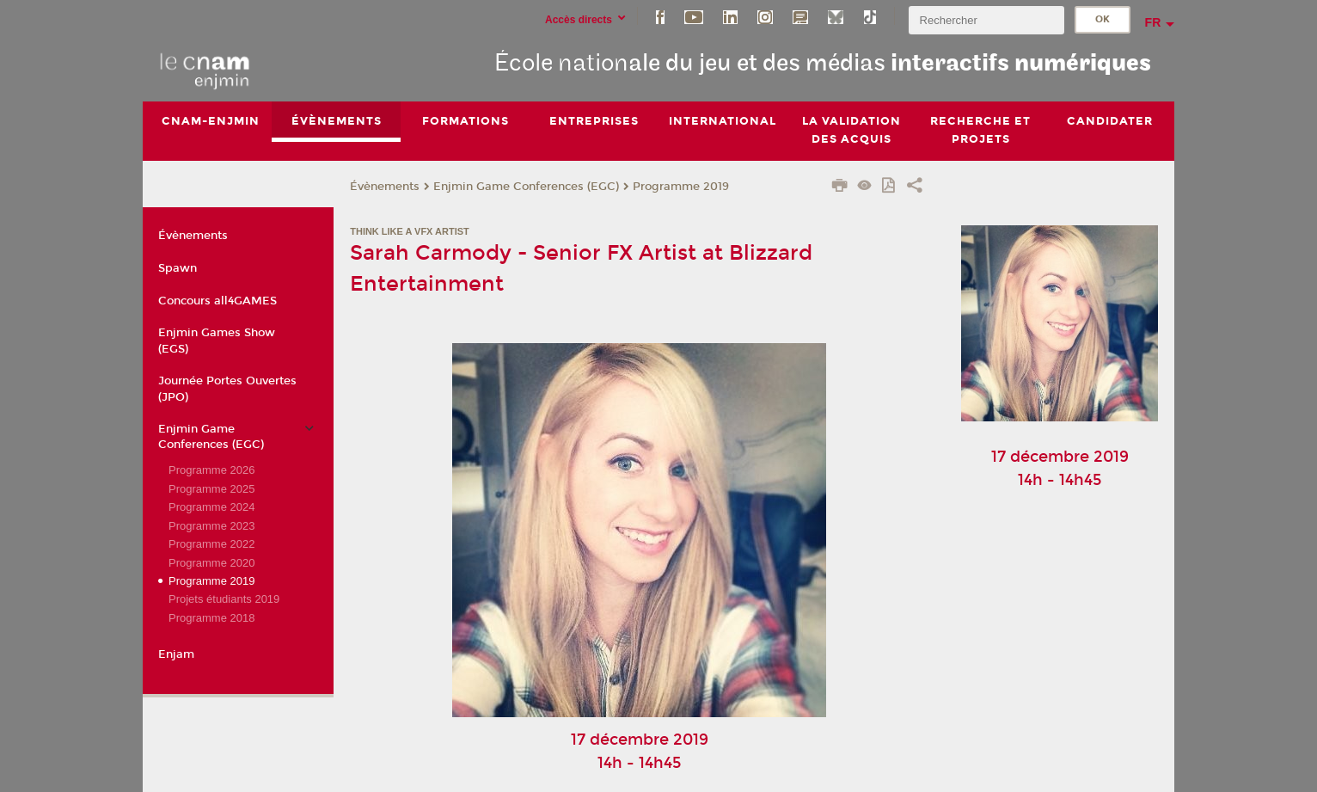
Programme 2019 (681, 186)
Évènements (385, 186)
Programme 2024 (211, 506)
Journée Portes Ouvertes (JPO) (227, 388)
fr (1153, 22)
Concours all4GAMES (217, 301)
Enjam (176, 654)
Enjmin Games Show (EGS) (216, 341)
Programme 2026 (211, 470)
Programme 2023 (211, 525)
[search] (986, 20)
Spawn (177, 268)
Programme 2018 (211, 617)
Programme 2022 (211, 543)
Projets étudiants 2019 (223, 599)
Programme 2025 (211, 488)
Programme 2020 (211, 562)
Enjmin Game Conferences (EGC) (526, 186)
